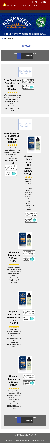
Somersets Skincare (23, 440)
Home (34, 2)
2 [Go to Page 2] (22, 55)
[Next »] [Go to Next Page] (29, 55)
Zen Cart (41, 440)
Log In (43, 2)
